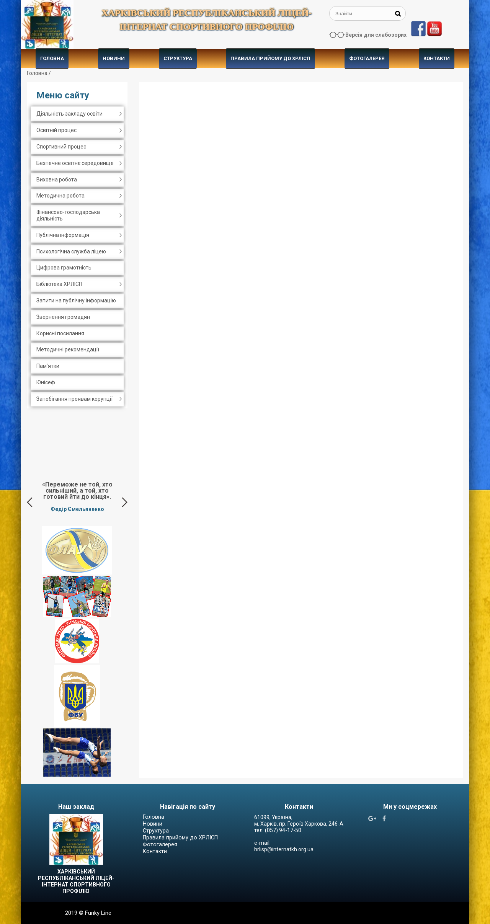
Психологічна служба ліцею (71, 251)
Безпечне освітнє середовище (75, 163)
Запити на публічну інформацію (76, 300)
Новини (114, 58)
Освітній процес (56, 130)
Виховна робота (56, 179)
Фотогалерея (367, 58)
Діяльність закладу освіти (69, 114)
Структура (177, 58)
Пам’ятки (47, 366)
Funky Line (98, 912)
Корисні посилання (60, 333)
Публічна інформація (62, 235)
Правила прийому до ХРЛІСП (270, 58)
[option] (77, 496)
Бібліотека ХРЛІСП (59, 284)
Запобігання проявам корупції (74, 399)
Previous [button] (30, 502)
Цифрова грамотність (63, 267)
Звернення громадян (63, 317)
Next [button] (124, 502)
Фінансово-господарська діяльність (68, 215)
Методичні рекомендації (67, 349)
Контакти (436, 58)
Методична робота (60, 196)
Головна (52, 58)
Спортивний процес (61, 147)
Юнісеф (45, 382)
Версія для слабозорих (376, 35)
